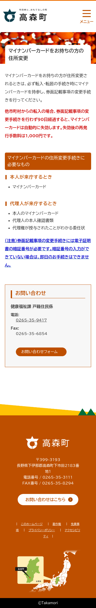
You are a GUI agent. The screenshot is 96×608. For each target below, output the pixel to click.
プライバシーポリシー (41, 530)
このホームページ (32, 524)
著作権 (56, 524)
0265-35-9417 (31, 320)
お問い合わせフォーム (39, 352)
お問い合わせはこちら (45, 500)
